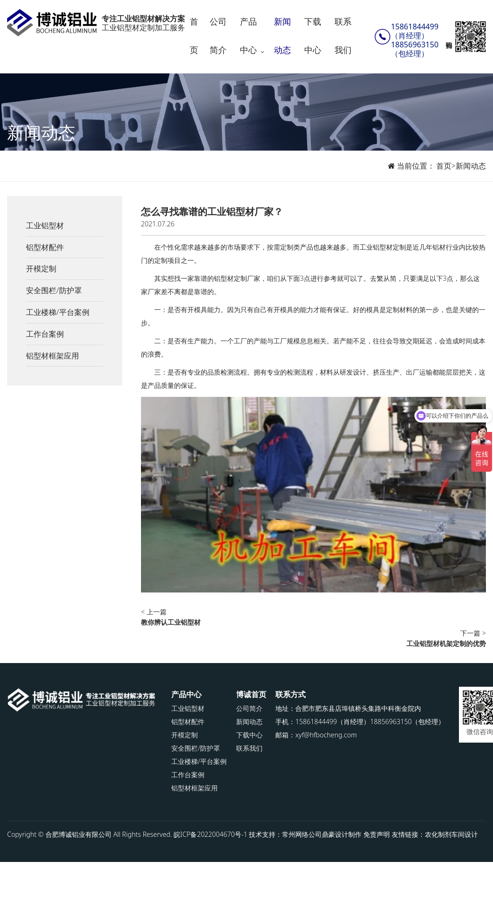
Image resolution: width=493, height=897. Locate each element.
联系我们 (343, 35)
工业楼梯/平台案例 (57, 312)
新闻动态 (282, 35)
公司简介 (218, 35)
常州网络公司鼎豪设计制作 (321, 834)
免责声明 (376, 834)
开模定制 (41, 268)
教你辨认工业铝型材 (171, 622)
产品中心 (248, 35)
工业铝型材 (45, 225)
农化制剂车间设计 (451, 834)
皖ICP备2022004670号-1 (210, 834)
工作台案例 (45, 334)
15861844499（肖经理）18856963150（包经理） (415, 40)
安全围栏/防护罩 (54, 290)
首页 (194, 35)
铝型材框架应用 (52, 355)
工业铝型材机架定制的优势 (446, 643)
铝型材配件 (45, 247)
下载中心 (312, 35)
